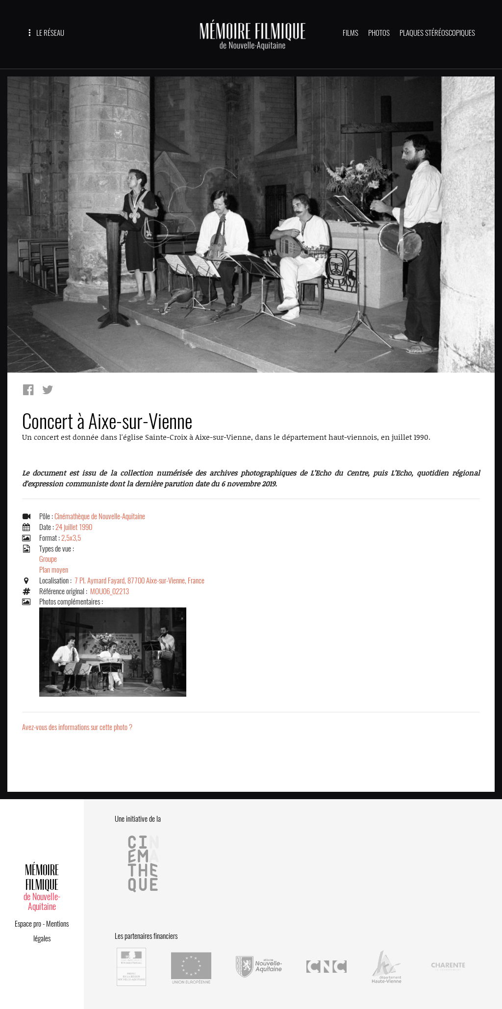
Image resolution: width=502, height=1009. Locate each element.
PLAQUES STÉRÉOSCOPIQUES (437, 33)
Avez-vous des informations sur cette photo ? (77, 727)
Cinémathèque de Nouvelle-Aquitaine (99, 516)
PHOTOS (379, 33)
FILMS (350, 33)
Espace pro (28, 924)
